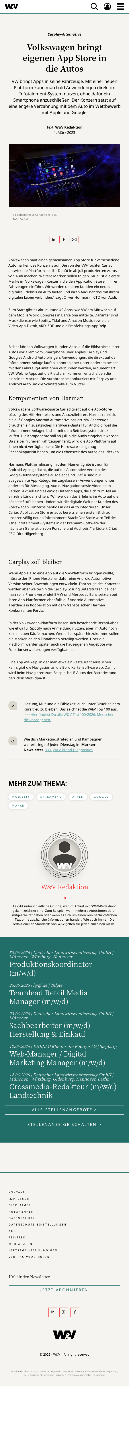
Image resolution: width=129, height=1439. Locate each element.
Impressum (19, 1199)
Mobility (21, 797)
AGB (12, 1231)
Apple (78, 797)
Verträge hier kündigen (33, 1250)
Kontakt (17, 1192)
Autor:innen (21, 1212)
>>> (48, 749)
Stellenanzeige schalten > (64, 1124)
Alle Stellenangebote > (64, 1109)
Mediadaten (21, 1244)
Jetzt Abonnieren (64, 1289)
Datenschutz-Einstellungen (37, 1224)
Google (101, 797)
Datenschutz (22, 1218)
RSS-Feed (17, 1237)
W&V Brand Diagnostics (73, 749)
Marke (18, 805)
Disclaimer (20, 1205)
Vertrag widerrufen (29, 1257)
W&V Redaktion (69, 127)
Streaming (51, 797)
